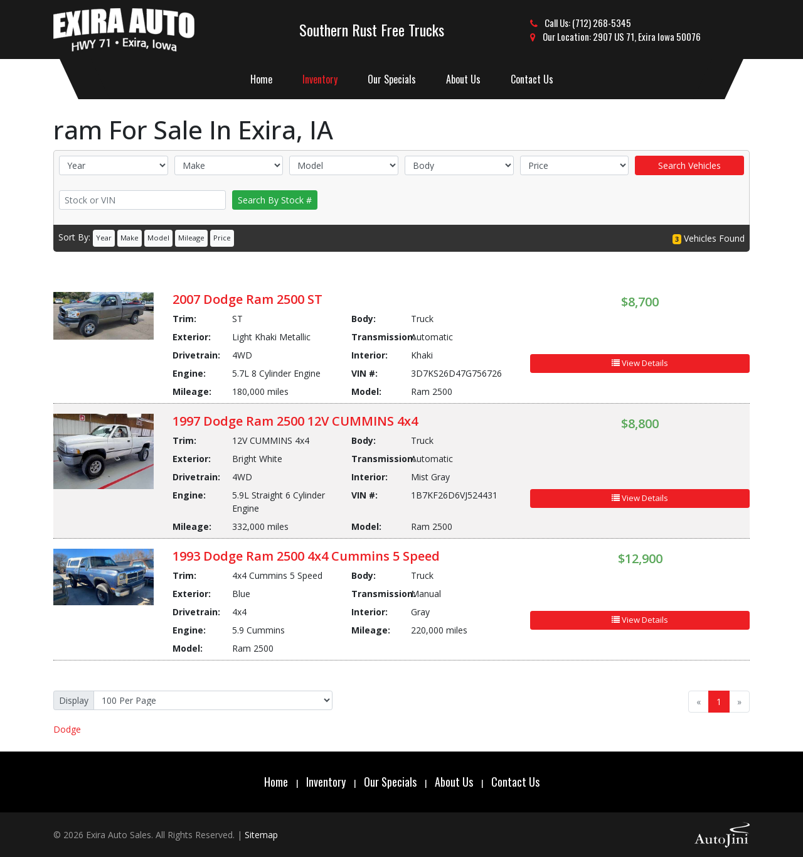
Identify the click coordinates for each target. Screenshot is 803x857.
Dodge (67, 729)
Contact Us (515, 781)
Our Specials (390, 781)
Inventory (326, 781)
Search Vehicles (689, 165)
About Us (454, 781)
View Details (640, 363)
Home (276, 781)
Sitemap (261, 835)
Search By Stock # (275, 200)
